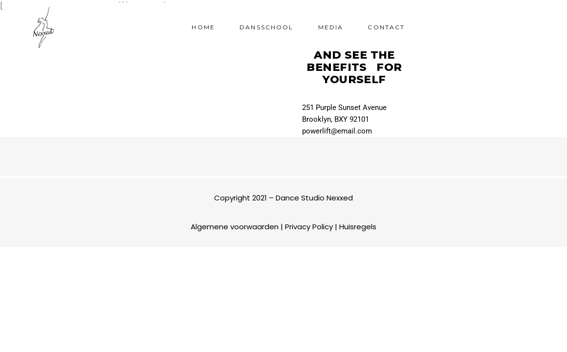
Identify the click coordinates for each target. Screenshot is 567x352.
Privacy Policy (309, 226)
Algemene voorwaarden (235, 226)
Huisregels (357, 226)
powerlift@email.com (337, 131)
